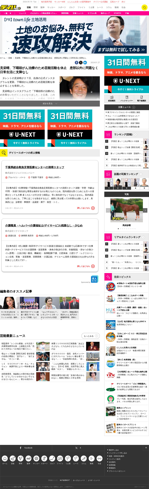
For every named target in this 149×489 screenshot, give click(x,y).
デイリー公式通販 (100, 2)
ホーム (2, 58)
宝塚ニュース (78, 13)
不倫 (127, 13)
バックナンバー (126, 101)
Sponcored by (89, 279)
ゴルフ (72, 7)
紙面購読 (111, 101)
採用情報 (112, 465)
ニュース (22, 13)
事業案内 (112, 468)
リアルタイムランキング (127, 237)
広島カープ (114, 2)
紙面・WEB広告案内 (116, 456)
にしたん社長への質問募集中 (79, 2)
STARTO (117, 13)
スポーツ (62, 7)
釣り (123, 2)
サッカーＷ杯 (59, 2)
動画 (117, 7)
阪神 (42, 7)
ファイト (81, 7)
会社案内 (112, 462)
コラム (109, 7)
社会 (123, 7)
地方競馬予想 (46, 2)
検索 (145, 7)
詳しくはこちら (86, 208)
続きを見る (48, 103)
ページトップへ (146, 448)
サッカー (51, 7)
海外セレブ (105, 13)
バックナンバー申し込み (118, 453)
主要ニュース (124, 107)
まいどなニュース (79, 480)
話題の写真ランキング (126, 174)
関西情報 (65, 13)
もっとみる (89, 336)
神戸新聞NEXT (65, 480)
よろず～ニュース (94, 480)
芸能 (29, 7)
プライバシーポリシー (117, 471)
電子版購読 (141, 101)
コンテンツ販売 (114, 459)
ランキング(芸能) (123, 134)
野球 (36, 7)
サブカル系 (92, 13)
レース (100, 7)
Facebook (28, 448)
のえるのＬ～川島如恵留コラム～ (43, 13)
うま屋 (91, 7)
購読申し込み (114, 450)
